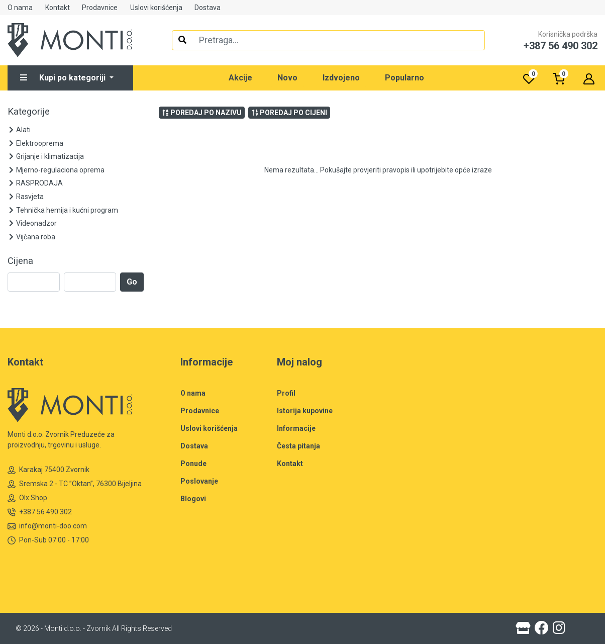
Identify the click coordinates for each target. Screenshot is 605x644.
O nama (20, 8)
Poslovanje (199, 481)
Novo (287, 77)
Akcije (240, 77)
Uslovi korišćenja (156, 8)
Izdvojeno (341, 77)
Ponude (193, 463)
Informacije (296, 428)
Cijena (20, 260)
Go (132, 282)
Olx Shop (27, 498)
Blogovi (193, 499)
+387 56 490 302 (40, 512)
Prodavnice (100, 8)
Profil (286, 393)
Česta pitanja (298, 446)
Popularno (404, 77)
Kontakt (57, 8)
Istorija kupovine (305, 411)
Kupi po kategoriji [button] (64, 77)
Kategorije (29, 111)
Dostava (207, 8)
